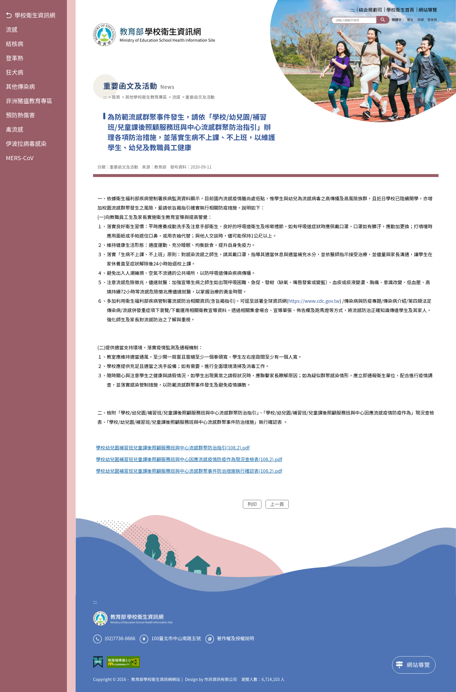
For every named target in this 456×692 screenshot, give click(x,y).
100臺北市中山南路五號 (176, 638)
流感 (11, 29)
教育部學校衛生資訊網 (154, 34)
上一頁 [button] (277, 503)
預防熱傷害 (20, 115)
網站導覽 (427, 9)
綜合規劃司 (370, 9)
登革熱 (14, 58)
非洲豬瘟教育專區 (29, 100)
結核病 (14, 43)
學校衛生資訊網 (30, 15)
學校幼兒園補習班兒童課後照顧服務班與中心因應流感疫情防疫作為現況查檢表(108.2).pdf (189, 459)
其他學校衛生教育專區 (146, 97)
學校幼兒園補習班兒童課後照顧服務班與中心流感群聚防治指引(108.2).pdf (173, 447)
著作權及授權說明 (235, 638)
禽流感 (14, 129)
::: (353, 9)
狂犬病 (14, 72)
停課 (420, 19)
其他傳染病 (20, 86)
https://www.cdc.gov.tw (313, 300)
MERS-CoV (19, 157)
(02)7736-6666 (120, 638)
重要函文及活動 (200, 97)
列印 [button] (252, 503)
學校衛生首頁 (400, 9)
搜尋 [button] (382, 19)
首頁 (116, 97)
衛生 (410, 19)
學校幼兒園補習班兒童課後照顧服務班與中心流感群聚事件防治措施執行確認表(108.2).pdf (189, 470)
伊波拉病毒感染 (26, 143)
